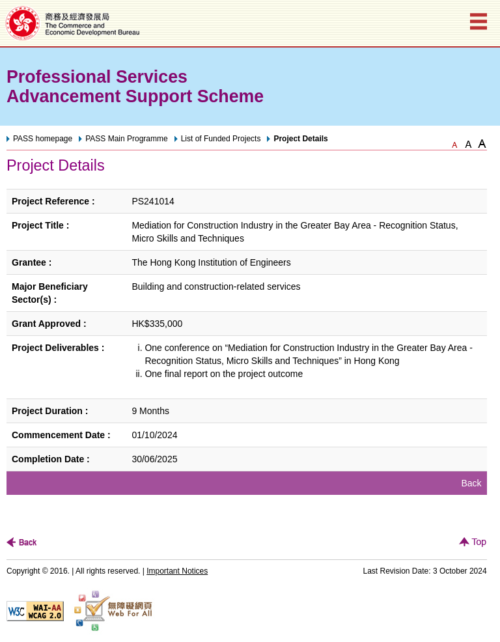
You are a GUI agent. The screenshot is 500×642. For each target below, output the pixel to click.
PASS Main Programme (126, 138)
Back (472, 483)
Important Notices (177, 571)
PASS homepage (42, 138)
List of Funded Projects (221, 138)
